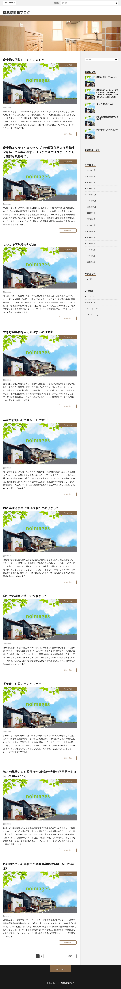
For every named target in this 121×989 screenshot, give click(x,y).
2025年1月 (91, 262)
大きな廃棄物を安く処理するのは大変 (28, 332)
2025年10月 (91, 207)
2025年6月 (91, 231)
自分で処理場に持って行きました (25, 596)
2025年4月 (91, 244)
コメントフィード (93, 309)
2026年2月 (91, 182)
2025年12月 (91, 195)
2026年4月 (91, 170)
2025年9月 (91, 213)
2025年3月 (91, 250)
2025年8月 (91, 219)
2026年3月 (91, 176)
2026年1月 (91, 188)
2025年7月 (91, 225)
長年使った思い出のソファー (22, 683)
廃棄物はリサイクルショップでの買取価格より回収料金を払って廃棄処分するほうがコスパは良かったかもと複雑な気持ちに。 (39, 152)
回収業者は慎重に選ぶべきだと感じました (31, 508)
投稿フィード (92, 303)
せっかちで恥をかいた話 (19, 244)
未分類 (69, 65)
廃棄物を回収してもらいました (65, 3)
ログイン (90, 296)
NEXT (70, 956)
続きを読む (68, 134)
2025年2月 (91, 256)
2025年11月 (91, 201)
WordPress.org (92, 315)
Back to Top (60, 969)
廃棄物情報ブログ (16, 12)
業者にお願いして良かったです (24, 420)
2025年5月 (91, 237)
